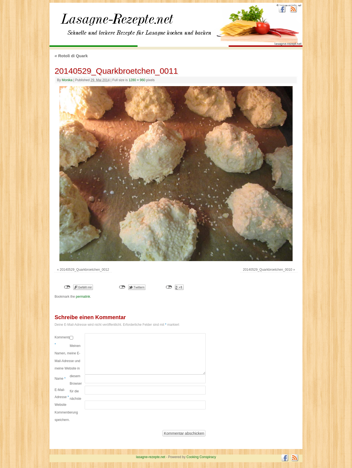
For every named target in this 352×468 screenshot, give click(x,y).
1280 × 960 (137, 80)
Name (59, 379)
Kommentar (62, 340)
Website (60, 405)
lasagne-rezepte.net (117, 22)
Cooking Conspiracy (201, 457)
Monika (67, 80)
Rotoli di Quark (71, 55)
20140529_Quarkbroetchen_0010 (267, 270)
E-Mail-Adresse (61, 393)
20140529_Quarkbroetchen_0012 (84, 270)
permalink (83, 297)
